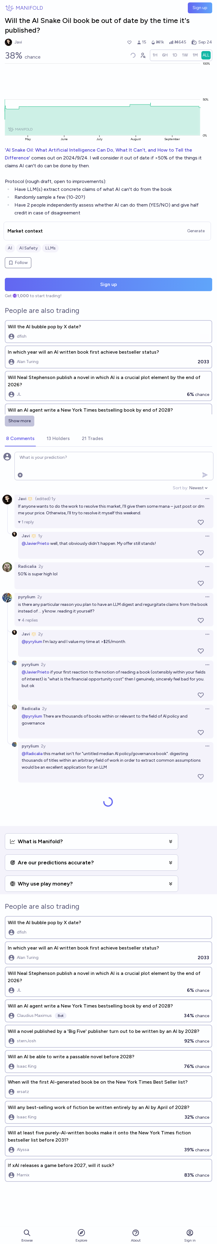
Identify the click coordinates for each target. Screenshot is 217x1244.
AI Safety (28, 248)
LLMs (50, 248)
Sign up (200, 7)
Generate (196, 230)
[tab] (20, 438)
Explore (81, 1235)
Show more (19, 420)
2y (41, 566)
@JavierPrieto (35, 543)
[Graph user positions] (143, 55)
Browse (27, 1235)
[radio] (155, 55)
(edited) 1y (45, 498)
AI (10, 248)
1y (40, 535)
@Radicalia (32, 753)
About (136, 1235)
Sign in (190, 1235)
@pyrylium (32, 641)
